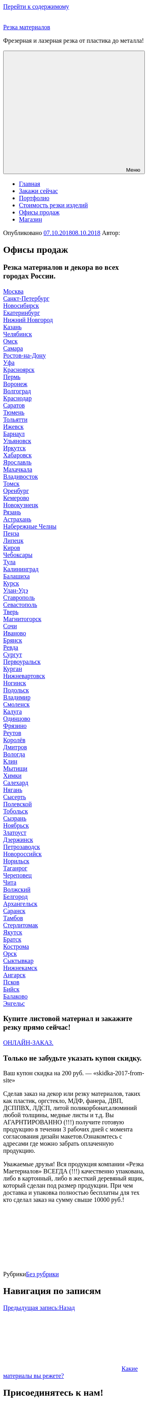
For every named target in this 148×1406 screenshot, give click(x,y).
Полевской (17, 804)
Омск (10, 341)
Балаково (15, 996)
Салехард (15, 782)
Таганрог (15, 868)
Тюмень (13, 412)
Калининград (21, 569)
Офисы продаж (39, 212)
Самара (13, 348)
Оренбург (16, 490)
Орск (10, 953)
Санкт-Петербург (26, 298)
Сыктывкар (18, 960)
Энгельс (14, 1003)
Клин (10, 761)
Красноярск (18, 369)
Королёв (14, 740)
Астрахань (17, 519)
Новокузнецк (20, 505)
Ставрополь (19, 597)
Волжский (16, 889)
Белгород (15, 896)
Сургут (12, 654)
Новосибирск (21, 305)
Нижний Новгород (28, 319)
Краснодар (17, 398)
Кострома (16, 946)
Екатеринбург (21, 312)
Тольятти (15, 419)
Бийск (11, 989)
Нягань (12, 789)
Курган (12, 668)
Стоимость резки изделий (53, 205)
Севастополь (20, 604)
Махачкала (17, 469)
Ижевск (13, 426)
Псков (11, 982)
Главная (29, 183)
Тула (9, 562)
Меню (73, 112)
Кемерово (16, 498)
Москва (13, 291)
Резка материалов (26, 27)
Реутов (12, 733)
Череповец (17, 875)
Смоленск (16, 704)
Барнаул (13, 433)
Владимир (16, 697)
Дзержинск (18, 839)
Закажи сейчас (38, 191)
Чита (9, 882)
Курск (11, 583)
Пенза (11, 533)
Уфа (9, 362)
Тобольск (15, 811)
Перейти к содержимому (36, 6)
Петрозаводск (21, 846)
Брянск (12, 640)
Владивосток (20, 476)
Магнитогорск (22, 619)
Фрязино (14, 725)
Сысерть (14, 797)
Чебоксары (17, 554)
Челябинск (17, 334)
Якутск (12, 932)
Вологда (14, 754)
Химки (12, 775)
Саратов (14, 405)
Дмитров (15, 747)
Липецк (13, 540)
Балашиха (16, 576)
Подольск (16, 690)
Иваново (14, 633)
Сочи (10, 626)
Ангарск (14, 975)
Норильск (16, 861)
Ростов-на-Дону (24, 355)
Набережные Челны (29, 526)
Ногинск (14, 683)
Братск (12, 939)
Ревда (10, 647)
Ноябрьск (16, 825)
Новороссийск (22, 854)
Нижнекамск (20, 967)
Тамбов (13, 918)
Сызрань (14, 818)
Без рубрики (42, 1274)
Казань (12, 327)
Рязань (12, 512)
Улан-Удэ (15, 590)
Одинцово (16, 718)
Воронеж (15, 384)
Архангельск (20, 903)
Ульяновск (17, 441)
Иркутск (14, 448)
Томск (11, 483)
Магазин (30, 219)
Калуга (12, 711)
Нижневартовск (24, 676)
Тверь (11, 611)
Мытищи (15, 768)
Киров (11, 547)
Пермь (12, 376)
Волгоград (17, 391)
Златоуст (14, 832)
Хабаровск (17, 455)
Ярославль (17, 462)
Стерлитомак (20, 925)
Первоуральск (22, 661)
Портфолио (34, 198)
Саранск (14, 911)
